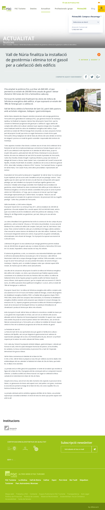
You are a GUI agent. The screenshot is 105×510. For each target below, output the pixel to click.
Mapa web (9, 494)
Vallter (46, 480)
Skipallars (84, 480)
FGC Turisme (20, 8)
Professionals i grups (64, 8)
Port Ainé (63, 480)
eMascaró (95, 507)
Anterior (83, 60)
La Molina (22, 480)
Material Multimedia (49, 496)
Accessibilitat (10, 499)
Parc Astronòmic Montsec (27, 483)
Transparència (73, 494)
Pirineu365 (81, 8)
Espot (54, 480)
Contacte (33, 494)
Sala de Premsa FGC (71, 3)
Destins (33, 8)
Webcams (101, 9)
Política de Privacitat (13, 496)
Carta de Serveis (24, 499)
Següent (96, 60)
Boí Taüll (73, 480)
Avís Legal (85, 494)
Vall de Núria (35, 480)
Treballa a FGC (22, 494)
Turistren (9, 483)
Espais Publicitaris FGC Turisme (52, 494)
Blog (93, 8)
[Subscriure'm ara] (94, 449)
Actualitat (45, 8)
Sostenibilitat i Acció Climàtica (72, 496)
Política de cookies (31, 496)
